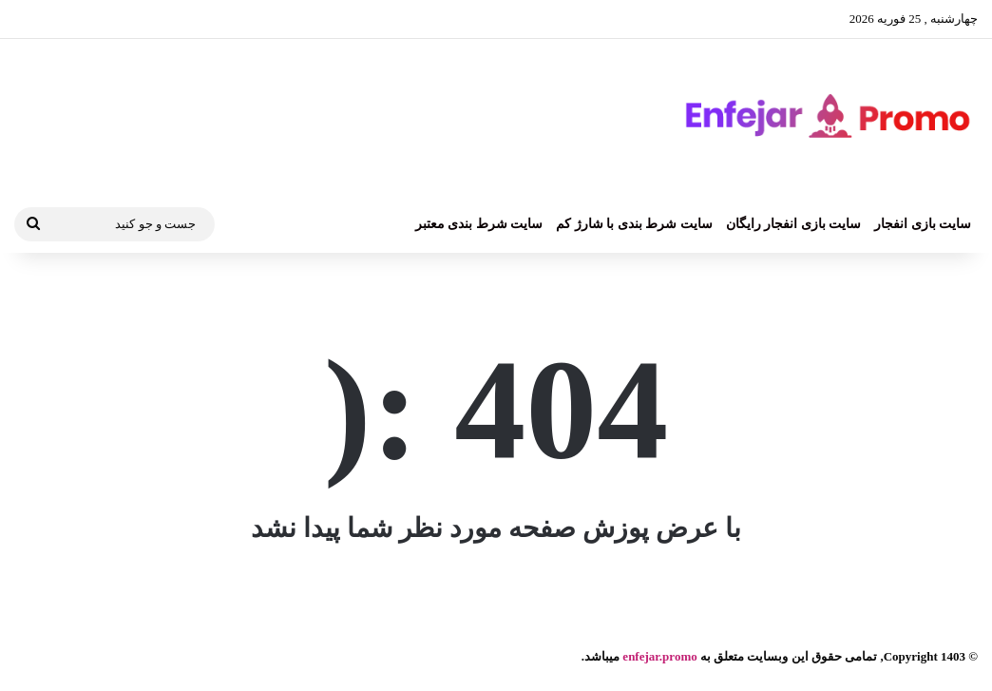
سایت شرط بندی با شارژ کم (634, 224)
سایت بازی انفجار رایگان (794, 224)
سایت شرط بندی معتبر (479, 224)
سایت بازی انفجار (922, 224)
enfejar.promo (659, 656)
